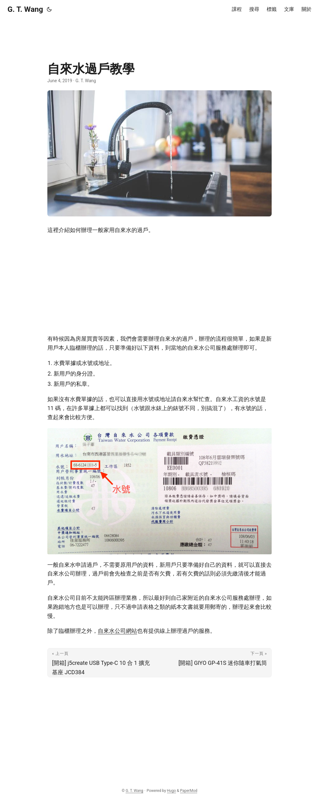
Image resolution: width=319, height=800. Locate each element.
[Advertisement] (159, 33)
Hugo (171, 790)
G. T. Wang (25, 9)
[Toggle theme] (49, 9)
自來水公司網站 (117, 630)
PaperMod (188, 790)
